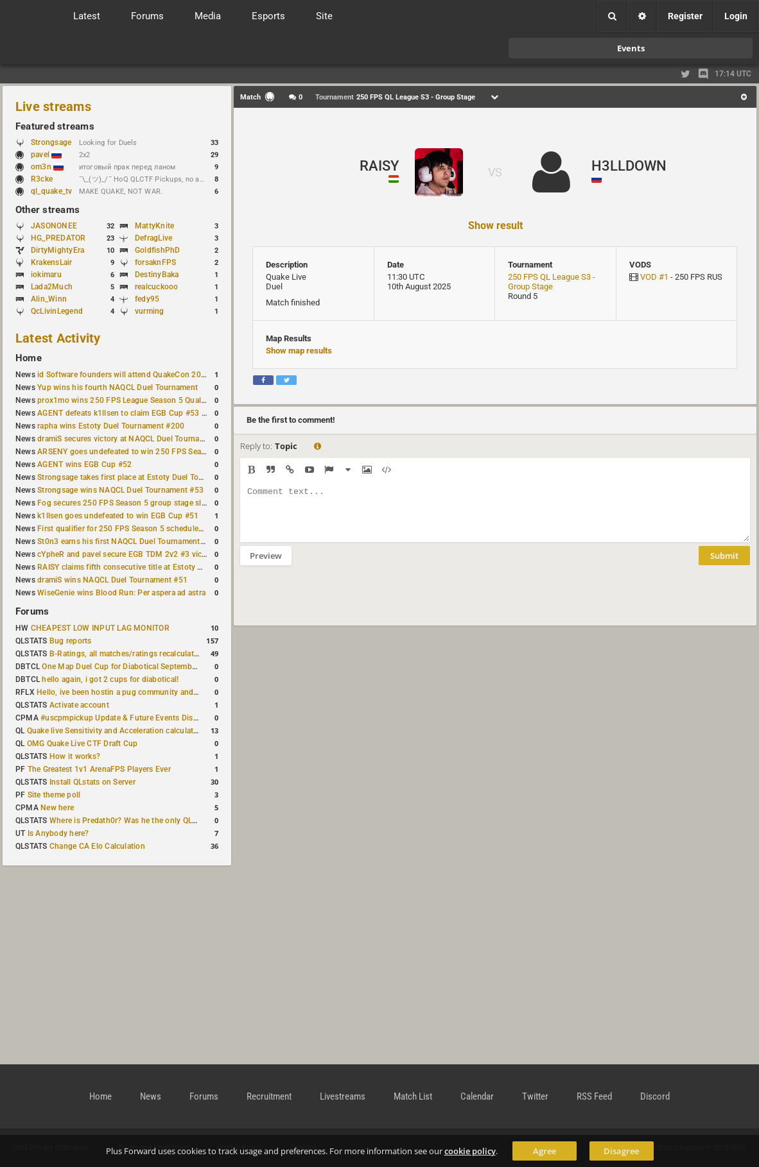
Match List (413, 1096)
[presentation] (337, 604)
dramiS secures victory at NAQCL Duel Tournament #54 (135, 438)
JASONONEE (54, 225)
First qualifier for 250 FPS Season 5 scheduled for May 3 (138, 528)
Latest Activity (58, 338)
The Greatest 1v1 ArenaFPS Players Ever (99, 769)
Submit (724, 565)
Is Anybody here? (58, 833)
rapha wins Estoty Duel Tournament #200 (110, 426)
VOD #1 (654, 277)
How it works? (74, 756)
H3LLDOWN (629, 166)
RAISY (379, 166)
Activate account (79, 705)
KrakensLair (52, 262)
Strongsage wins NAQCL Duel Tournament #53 (120, 490)
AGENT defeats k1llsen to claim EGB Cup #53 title (126, 413)
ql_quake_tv (52, 191)
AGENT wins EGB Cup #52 (84, 464)
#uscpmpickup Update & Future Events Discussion (130, 717)
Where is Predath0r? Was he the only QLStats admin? (143, 820)
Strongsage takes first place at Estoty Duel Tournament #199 (145, 477)
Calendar (477, 1096)
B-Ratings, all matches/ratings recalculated (125, 653)
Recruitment (269, 1096)
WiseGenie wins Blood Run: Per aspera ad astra (121, 592)
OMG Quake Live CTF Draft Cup (82, 743)
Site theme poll (54, 794)
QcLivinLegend (57, 311)
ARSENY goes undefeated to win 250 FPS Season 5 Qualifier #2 (150, 451)
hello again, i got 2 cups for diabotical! (110, 679)
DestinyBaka (157, 274)
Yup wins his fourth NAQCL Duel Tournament (117, 387)
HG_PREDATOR (58, 238)
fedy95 (147, 298)
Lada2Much (52, 286)
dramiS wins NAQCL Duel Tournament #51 (112, 579)
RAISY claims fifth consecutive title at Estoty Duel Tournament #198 (158, 567)
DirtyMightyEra (57, 250)
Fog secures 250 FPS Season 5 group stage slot (123, 502)
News (150, 1096)
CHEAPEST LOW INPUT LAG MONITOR (100, 628)
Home (28, 358)
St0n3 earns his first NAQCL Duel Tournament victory (131, 541)
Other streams (47, 210)
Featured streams (54, 126)
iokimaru (46, 274)
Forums (32, 611)
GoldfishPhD (157, 250)
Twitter (535, 1096)
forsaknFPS (155, 262)
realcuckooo (157, 286)
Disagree (621, 1151)
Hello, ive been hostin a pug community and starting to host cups (153, 692)
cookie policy (470, 1151)
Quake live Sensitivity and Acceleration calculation (116, 730)
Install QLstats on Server (92, 782)
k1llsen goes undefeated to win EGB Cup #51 (117, 515)
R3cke (42, 179)
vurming (149, 311)
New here (57, 807)
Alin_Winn (49, 298)
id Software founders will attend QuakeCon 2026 (123, 374)
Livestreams (342, 1096)
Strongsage (51, 142)
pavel (46, 154)
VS (495, 172)
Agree (544, 1151)
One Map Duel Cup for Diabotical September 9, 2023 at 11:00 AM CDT (167, 666)
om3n (47, 166)
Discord (655, 1096)
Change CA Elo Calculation (97, 846)
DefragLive (153, 238)
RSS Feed (594, 1096)
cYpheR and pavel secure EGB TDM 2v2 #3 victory (126, 554)
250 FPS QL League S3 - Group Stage (551, 281)
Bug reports (70, 640)
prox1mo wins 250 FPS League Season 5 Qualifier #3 (131, 400)
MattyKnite (154, 225)
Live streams (53, 106)
